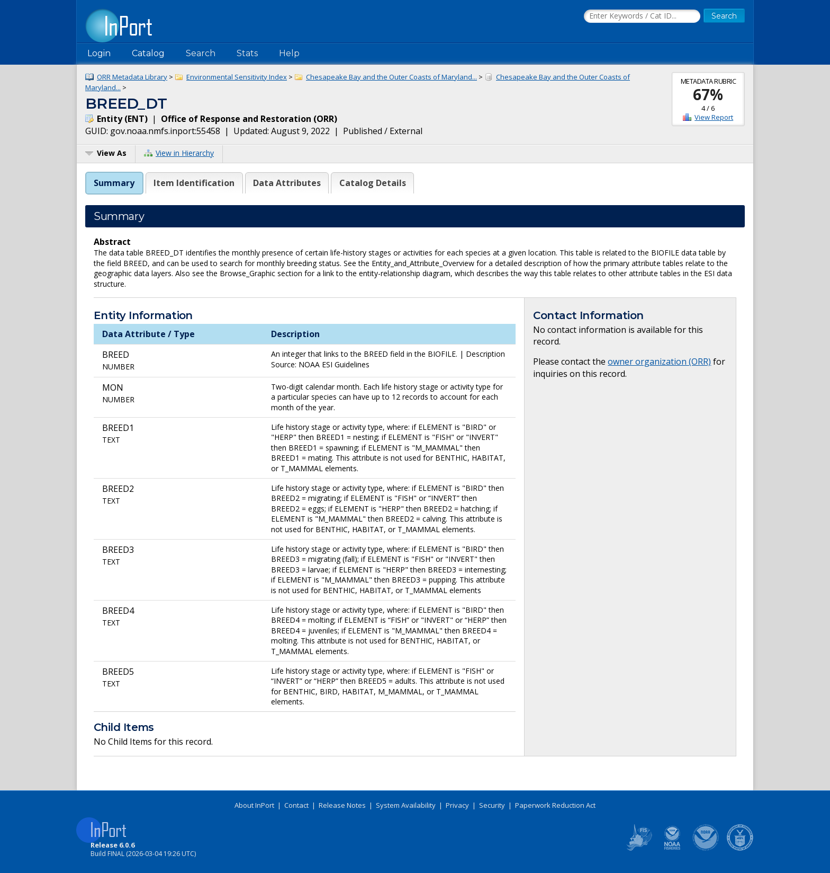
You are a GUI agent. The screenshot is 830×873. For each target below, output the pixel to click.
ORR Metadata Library (132, 77)
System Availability (406, 805)
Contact (296, 805)
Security (492, 805)
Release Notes (342, 805)
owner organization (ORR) (659, 361)
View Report (713, 117)
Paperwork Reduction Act (555, 805)
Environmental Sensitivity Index (236, 77)
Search (200, 53)
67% (708, 94)
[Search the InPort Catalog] (642, 16)
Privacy (457, 805)
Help (289, 53)
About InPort (254, 805)
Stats (247, 53)
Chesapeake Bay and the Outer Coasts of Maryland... (391, 77)
